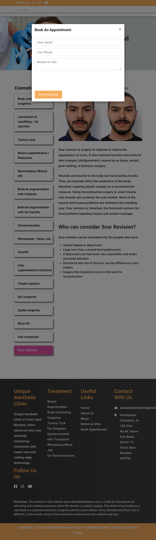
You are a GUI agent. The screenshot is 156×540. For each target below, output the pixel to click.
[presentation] (63, 80)
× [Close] (120, 29)
